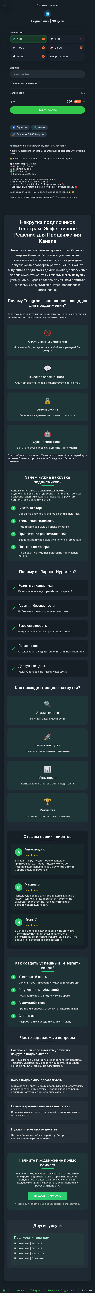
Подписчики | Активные (29, 1258)
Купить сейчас (47, 109)
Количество (17, 32)
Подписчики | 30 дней (28, 1243)
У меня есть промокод (25, 83)
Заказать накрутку (47, 1196)
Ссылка (14, 67)
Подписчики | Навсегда (29, 1253)
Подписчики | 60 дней (28, 1248)
